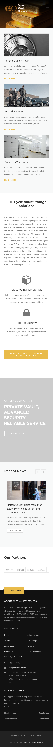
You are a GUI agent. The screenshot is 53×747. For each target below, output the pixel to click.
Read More (15, 531)
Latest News (9, 646)
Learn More (10, 78)
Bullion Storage (33, 635)
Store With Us (15, 433)
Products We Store (39, 742)
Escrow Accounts (33, 646)
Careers (27, 742)
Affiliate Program (16, 742)
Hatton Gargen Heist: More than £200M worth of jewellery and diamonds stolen (24, 509)
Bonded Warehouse (34, 652)
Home (6, 635)
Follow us (11, 590)
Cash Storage (32, 641)
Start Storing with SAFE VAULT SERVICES (26, 354)
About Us (7, 641)
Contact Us (8, 652)
